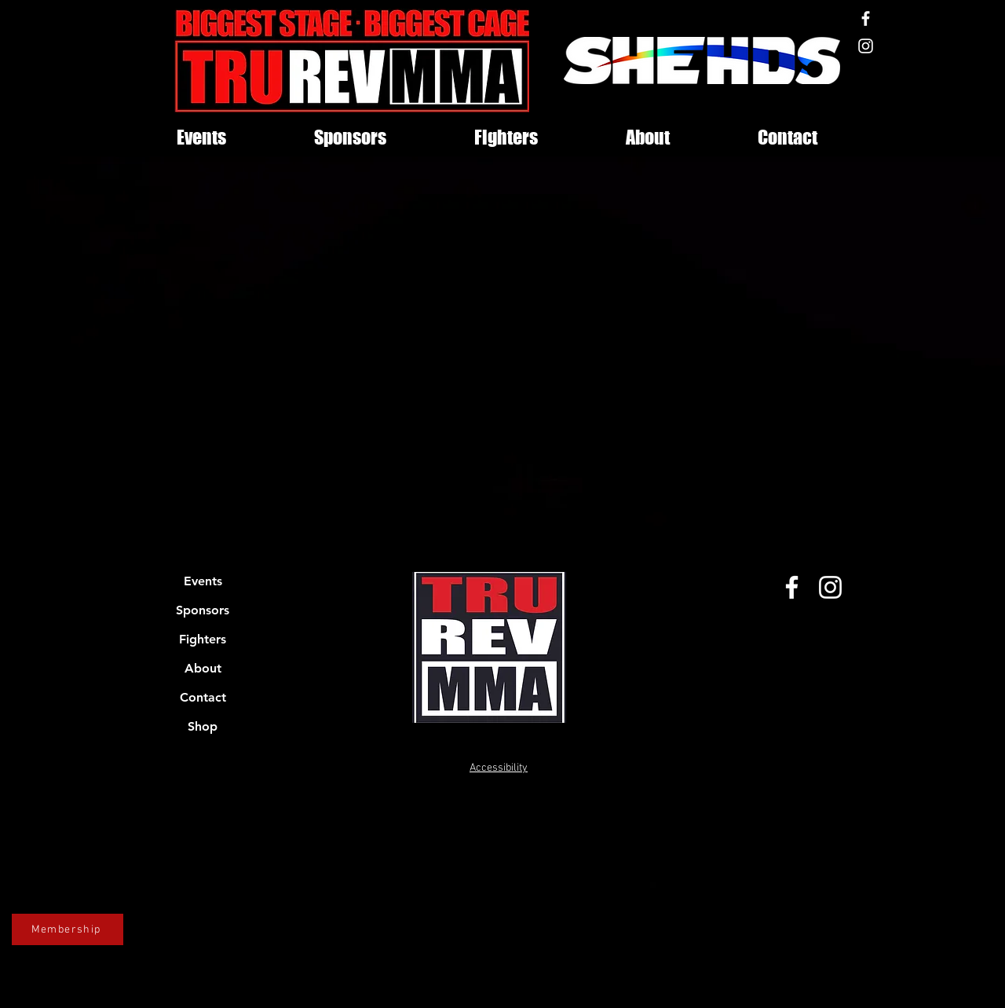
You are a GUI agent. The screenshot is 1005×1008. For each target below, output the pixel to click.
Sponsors (202, 610)
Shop (202, 726)
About (203, 668)
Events (203, 581)
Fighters (202, 639)
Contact (203, 697)
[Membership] (67, 929)
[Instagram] (865, 46)
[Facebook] (865, 18)
